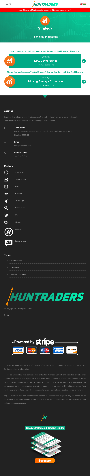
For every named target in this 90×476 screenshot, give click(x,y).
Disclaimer (14, 267)
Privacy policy (16, 261)
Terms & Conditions (18, 274)
